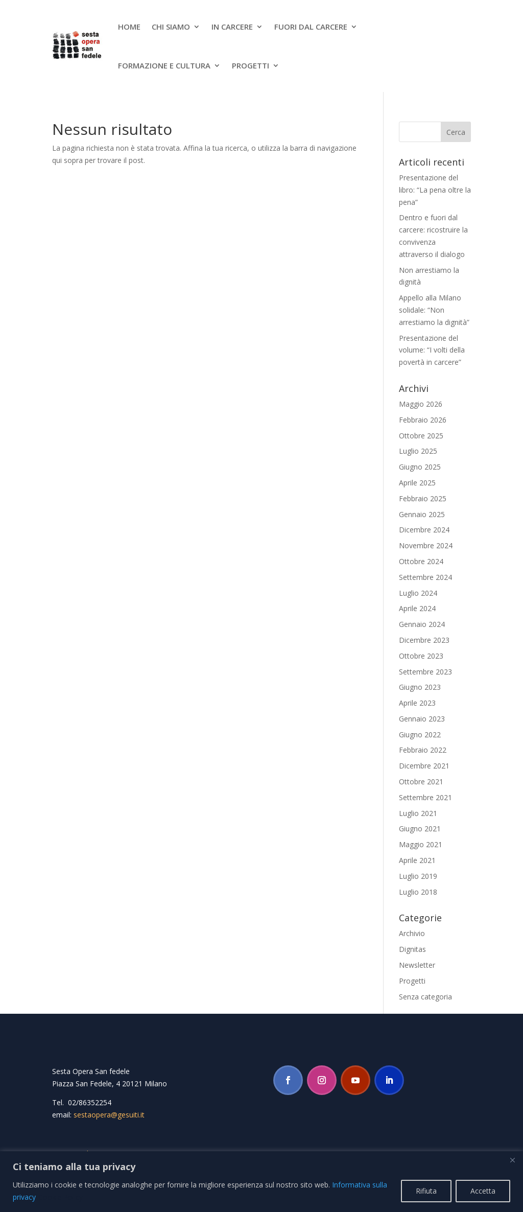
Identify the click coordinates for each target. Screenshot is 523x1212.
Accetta (482, 1191)
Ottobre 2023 (421, 656)
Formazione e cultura (164, 65)
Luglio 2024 (418, 593)
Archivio (412, 933)
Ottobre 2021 (421, 781)
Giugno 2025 (420, 467)
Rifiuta (426, 1191)
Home (129, 26)
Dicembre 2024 (424, 529)
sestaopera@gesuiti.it (109, 1115)
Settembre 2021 (425, 797)
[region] (261, 1181)
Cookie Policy (60, 1197)
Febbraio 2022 (422, 750)
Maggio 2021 (420, 844)
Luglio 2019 (418, 876)
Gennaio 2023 (422, 719)
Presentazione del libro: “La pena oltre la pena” (435, 190)
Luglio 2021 (418, 813)
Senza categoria (425, 996)
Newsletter (417, 965)
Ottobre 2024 (421, 561)
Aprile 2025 (417, 482)
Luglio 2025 (418, 451)
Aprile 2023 (417, 703)
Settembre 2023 (425, 672)
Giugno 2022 (420, 734)
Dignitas (412, 949)
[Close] (512, 1160)
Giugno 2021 (420, 828)
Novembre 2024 (426, 545)
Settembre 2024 (425, 577)
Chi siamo (171, 26)
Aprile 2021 (417, 860)
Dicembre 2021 (424, 766)
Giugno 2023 (420, 687)
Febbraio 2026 (422, 420)
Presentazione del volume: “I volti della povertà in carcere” (432, 350)
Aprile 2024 (417, 608)
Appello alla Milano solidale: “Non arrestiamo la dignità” (434, 310)
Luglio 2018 (418, 892)
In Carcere (232, 26)
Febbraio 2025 (422, 498)
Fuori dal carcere (310, 26)
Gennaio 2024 (422, 624)
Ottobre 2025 (421, 435)
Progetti (250, 65)
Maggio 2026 (420, 404)
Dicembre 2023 (424, 640)
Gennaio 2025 (422, 514)
